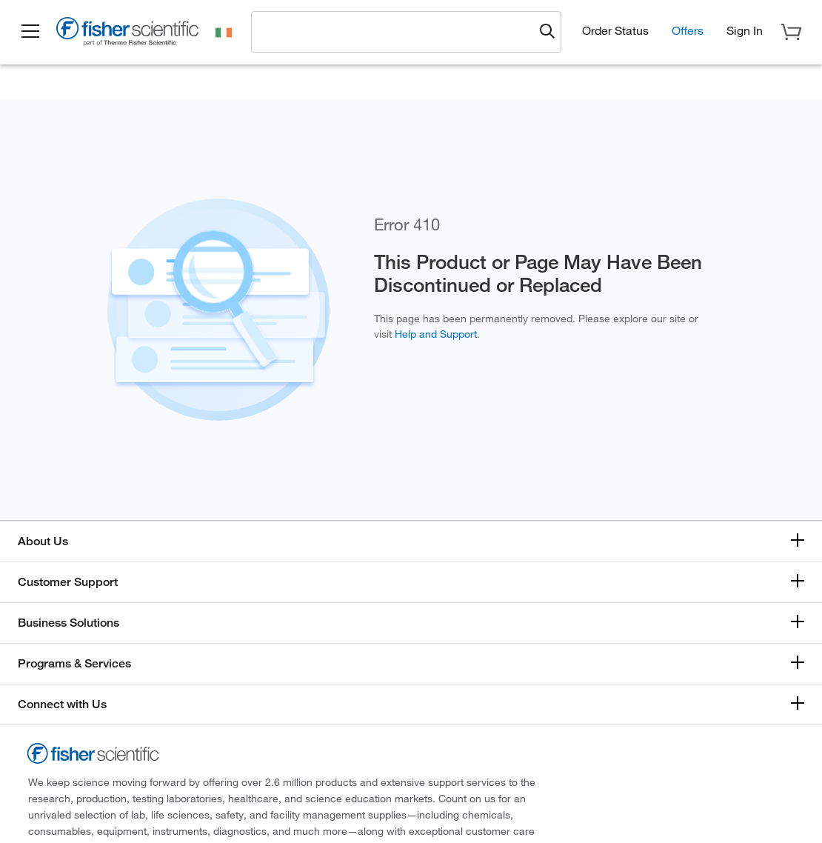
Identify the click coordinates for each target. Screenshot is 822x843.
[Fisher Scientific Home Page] (129, 34)
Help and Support (436, 334)
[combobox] (397, 31)
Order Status (615, 30)
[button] (31, 32)
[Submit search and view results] (547, 32)
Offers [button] (688, 30)
